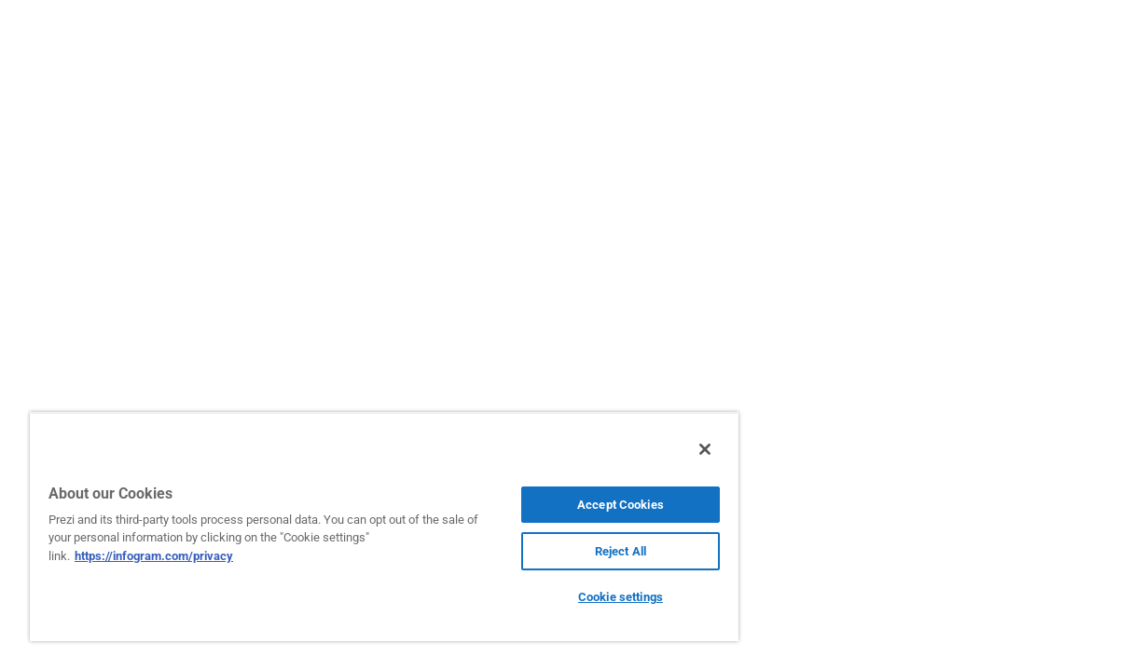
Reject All (582, 551)
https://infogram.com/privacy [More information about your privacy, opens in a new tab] (154, 556)
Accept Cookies (583, 505)
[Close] (660, 449)
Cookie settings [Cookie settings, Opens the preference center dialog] (583, 597)
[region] (362, 526)
